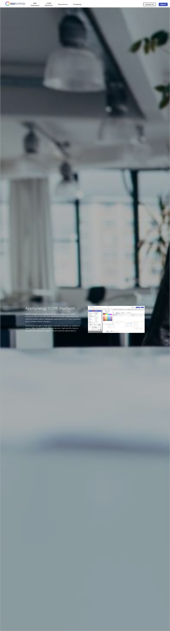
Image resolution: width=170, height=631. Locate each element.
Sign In (163, 4)
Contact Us (149, 4)
